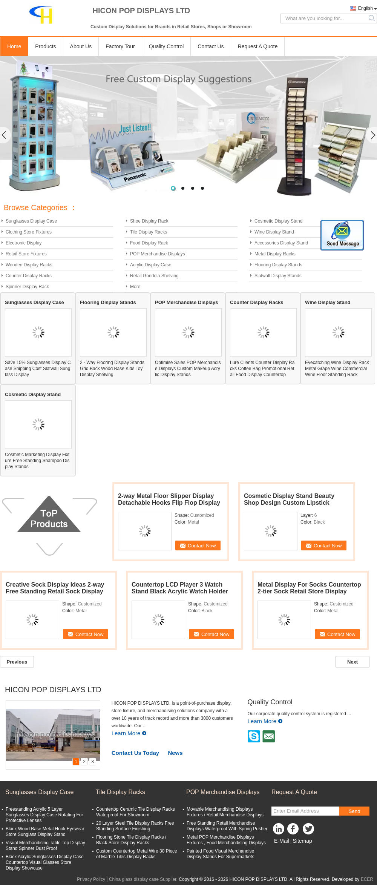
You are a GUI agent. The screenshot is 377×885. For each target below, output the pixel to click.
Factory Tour (120, 46)
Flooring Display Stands (278, 264)
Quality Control (166, 46)
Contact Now (202, 546)
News (175, 753)
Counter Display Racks (29, 275)
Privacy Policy (91, 879)
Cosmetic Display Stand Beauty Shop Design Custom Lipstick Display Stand (289, 503)
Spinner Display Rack (27, 286)
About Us (81, 46)
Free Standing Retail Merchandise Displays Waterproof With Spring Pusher (227, 825)
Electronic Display (23, 243)
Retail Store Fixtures (26, 254)
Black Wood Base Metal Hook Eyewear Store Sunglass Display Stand (45, 831)
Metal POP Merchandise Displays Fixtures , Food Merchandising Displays (226, 839)
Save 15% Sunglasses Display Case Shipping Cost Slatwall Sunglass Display (38, 368)
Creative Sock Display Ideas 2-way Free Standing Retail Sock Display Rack (55, 591)
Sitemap (302, 841)
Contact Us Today (135, 753)
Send (354, 811)
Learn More (129, 733)
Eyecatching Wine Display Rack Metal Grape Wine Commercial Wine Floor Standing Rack (337, 368)
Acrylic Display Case (150, 264)
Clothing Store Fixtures (29, 232)
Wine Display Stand (274, 232)
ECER (367, 879)
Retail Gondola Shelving (154, 275)
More (135, 286)
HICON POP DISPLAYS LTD (53, 689)
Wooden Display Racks (29, 264)
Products (45, 46)
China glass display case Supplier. (144, 879)
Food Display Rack (149, 243)
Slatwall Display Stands (278, 275)
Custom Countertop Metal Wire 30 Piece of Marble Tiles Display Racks (136, 853)
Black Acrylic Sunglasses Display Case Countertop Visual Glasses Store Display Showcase (45, 862)
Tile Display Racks (148, 232)
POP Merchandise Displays (157, 254)
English (365, 8)
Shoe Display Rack (149, 221)
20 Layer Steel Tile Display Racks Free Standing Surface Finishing (135, 825)
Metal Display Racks (275, 254)
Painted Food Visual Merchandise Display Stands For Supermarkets (220, 853)
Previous (17, 662)
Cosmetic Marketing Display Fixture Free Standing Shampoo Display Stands (37, 460)
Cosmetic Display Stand (278, 221)
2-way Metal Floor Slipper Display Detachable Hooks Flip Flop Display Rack (169, 503)
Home (14, 46)
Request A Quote (258, 46)
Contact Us (211, 46)
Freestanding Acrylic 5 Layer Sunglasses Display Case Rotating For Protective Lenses (44, 815)
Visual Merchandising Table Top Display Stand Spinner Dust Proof (45, 845)
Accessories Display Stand (281, 243)
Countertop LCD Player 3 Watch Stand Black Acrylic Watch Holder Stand (180, 591)
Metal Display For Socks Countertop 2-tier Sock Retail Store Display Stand (309, 591)
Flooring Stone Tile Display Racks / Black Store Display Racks (131, 839)
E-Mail (281, 841)
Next (352, 662)
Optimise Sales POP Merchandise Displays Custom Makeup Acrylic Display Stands (188, 368)
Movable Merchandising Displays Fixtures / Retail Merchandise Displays (225, 812)
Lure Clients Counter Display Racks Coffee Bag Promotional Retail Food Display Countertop (262, 368)
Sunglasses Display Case (31, 221)
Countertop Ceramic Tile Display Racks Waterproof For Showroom (135, 812)
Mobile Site (284, 850)
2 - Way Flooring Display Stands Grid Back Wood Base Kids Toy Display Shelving (112, 368)
